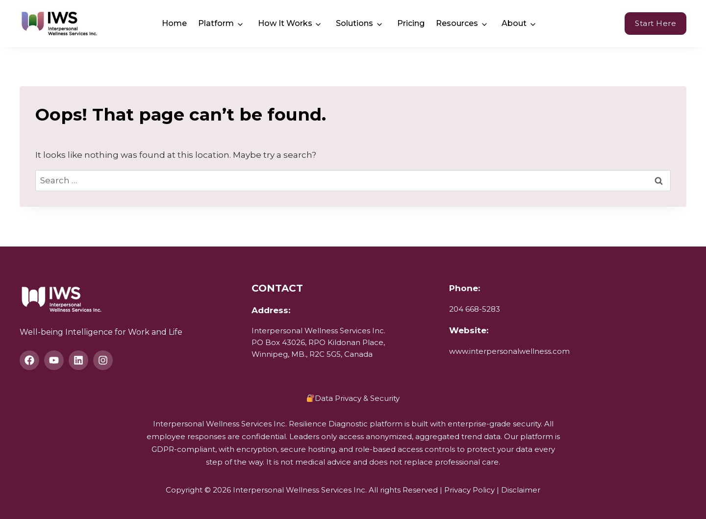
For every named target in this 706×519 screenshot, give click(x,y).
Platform (216, 23)
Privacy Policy (469, 489)
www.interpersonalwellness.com (509, 351)
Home (174, 23)
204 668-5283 (474, 309)
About (514, 23)
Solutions (354, 23)
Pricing (411, 23)
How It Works (285, 23)
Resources (457, 23)
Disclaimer (520, 489)
